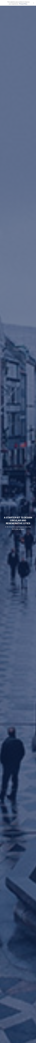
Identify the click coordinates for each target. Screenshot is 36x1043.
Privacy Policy (23, 4)
